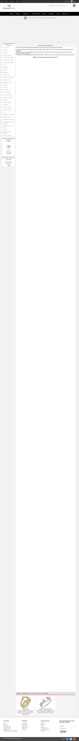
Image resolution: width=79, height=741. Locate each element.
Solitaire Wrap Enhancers (45, 709)
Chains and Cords (7, 55)
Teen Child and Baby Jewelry (8, 126)
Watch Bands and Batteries (7, 132)
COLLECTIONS (35, 13)
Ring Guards (25, 709)
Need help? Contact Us (50, 17)
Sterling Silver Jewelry (8, 119)
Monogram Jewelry (7, 97)
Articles (42, 723)
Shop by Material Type (8, 114)
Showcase (19, 693)
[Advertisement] (39, 31)
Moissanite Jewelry (7, 94)
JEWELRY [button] (26, 13)
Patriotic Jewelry (7, 102)
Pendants (5, 104)
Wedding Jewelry (25, 693)
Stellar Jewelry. (10, 738)
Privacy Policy (44, 727)
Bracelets (5, 50)
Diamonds (5, 67)
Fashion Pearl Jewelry (8, 77)
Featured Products (7, 80)
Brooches (5, 52)
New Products (25, 724)
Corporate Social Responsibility (10, 730)
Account (6, 1)
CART (58, 13)
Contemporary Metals (8, 60)
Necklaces (5, 99)
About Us (5, 724)
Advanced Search (7, 727)
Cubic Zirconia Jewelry (8, 62)
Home (4, 723)
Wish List (12, 1)
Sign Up (17, 1)
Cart (74, 1)
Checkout (9, 153)
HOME (11, 13)
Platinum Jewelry (7, 107)
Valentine (5, 129)
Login (9, 165)
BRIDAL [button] (18, 13)
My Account (24, 726)
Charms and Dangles (8, 57)
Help (42, 726)
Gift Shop (5, 87)
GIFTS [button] (44, 13)
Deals (4, 65)
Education (43, 724)
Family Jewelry (6, 75)
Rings (4, 112)
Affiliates (24, 729)
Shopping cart (8, 147)
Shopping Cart (6, 729)
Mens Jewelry (6, 92)
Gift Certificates (6, 726)
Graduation (5, 89)
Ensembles (5, 72)
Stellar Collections (7, 117)
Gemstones (6, 85)
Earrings (5, 70)
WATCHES (51, 13)
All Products (45, 693)
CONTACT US (65, 13)
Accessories (6, 47)
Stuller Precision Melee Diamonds (8, 122)
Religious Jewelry (7, 109)
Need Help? (67, 1)
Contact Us (43, 730)
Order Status (25, 727)
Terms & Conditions (45, 729)
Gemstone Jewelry (7, 82)
